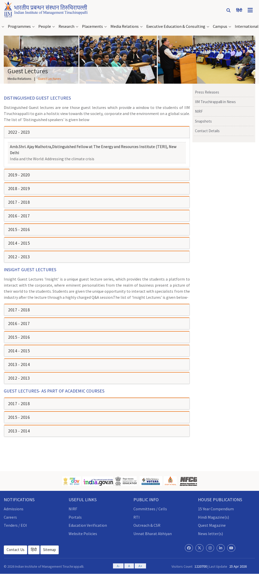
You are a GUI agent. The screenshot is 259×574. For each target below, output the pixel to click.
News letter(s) (210, 533)
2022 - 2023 (19, 132)
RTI (136, 517)
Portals (75, 517)
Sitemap (49, 549)
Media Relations (124, 26)
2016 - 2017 (19, 216)
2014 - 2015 (19, 243)
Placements (92, 26)
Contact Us (15, 549)
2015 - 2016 (19, 229)
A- (118, 566)
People (44, 26)
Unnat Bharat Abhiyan (152, 533)
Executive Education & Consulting (175, 26)
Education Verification (88, 525)
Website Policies (83, 533)
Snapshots (203, 121)
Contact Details (207, 130)
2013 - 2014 (19, 364)
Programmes (19, 26)
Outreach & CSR (146, 525)
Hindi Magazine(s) (213, 517)
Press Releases (207, 92)
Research (66, 26)
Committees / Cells (150, 508)
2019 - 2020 (19, 175)
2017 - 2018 (19, 202)
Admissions (13, 508)
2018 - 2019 (19, 188)
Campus (220, 26)
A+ (140, 566)
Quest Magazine (212, 525)
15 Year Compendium (216, 508)
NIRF (199, 111)
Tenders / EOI (15, 525)
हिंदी (34, 549)
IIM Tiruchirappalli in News (215, 101)
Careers (10, 517)
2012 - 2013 (19, 257)
